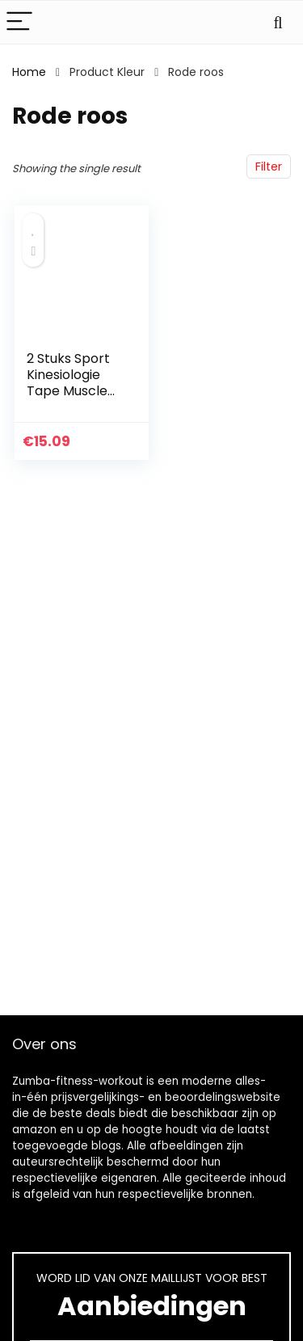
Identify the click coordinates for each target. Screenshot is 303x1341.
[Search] (278, 22)
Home (29, 72)
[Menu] (19, 22)
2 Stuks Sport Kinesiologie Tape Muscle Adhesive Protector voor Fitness (74, 399)
